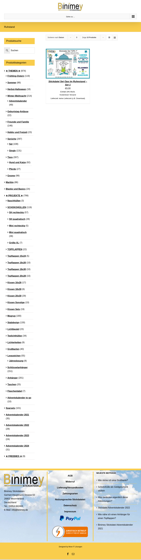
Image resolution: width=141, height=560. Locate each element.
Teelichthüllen (14, 336)
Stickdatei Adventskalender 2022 (114, 507)
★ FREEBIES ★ (14, 456)
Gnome (11, 175)
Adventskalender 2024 (17, 446)
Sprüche (11, 139)
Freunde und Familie (18, 122)
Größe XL (14, 243)
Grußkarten (13, 349)
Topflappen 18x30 (16, 269)
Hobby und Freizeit (17, 132)
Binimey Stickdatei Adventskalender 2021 (115, 527)
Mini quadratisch (18, 232)
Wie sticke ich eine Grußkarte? (113, 480)
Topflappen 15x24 (16, 256)
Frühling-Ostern (15, 76)
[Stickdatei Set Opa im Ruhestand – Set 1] (68, 51)
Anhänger (12, 378)
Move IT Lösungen (75, 547)
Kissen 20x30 (14, 296)
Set (11, 144)
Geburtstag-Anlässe (17, 111)
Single (12, 150)
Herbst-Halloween (16, 89)
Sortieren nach (56, 37)
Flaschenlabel (14, 391)
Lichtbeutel (13, 329)
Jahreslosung (16, 361)
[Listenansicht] (114, 37)
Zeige (89, 37)
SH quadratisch (17, 219)
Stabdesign (13, 322)
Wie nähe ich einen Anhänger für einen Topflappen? (114, 516)
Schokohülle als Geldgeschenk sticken (113, 489)
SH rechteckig (16, 212)
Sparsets (10, 408)
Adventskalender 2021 (17, 415)
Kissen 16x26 (14, 282)
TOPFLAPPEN (14, 249)
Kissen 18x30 (14, 289)
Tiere (10, 157)
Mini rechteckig (17, 226)
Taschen (11, 384)
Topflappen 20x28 (16, 276)
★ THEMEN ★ (13, 71)
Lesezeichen (14, 356)
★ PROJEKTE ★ (14, 195)
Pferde (12, 169)
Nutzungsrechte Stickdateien (70, 499)
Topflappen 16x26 (16, 262)
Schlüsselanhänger (17, 367)
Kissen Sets (13, 309)
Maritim (10, 182)
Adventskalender (18, 101)
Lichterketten (14, 342)
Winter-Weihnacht (16, 96)
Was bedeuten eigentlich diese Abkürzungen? (113, 499)
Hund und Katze (17, 162)
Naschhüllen (14, 201)
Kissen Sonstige (16, 302)
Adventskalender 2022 (17, 425)
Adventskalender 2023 (17, 435)
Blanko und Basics (15, 189)
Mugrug (11, 316)
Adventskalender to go (19, 398)
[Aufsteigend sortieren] (76, 37)
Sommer (11, 82)
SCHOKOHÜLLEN (16, 207)
